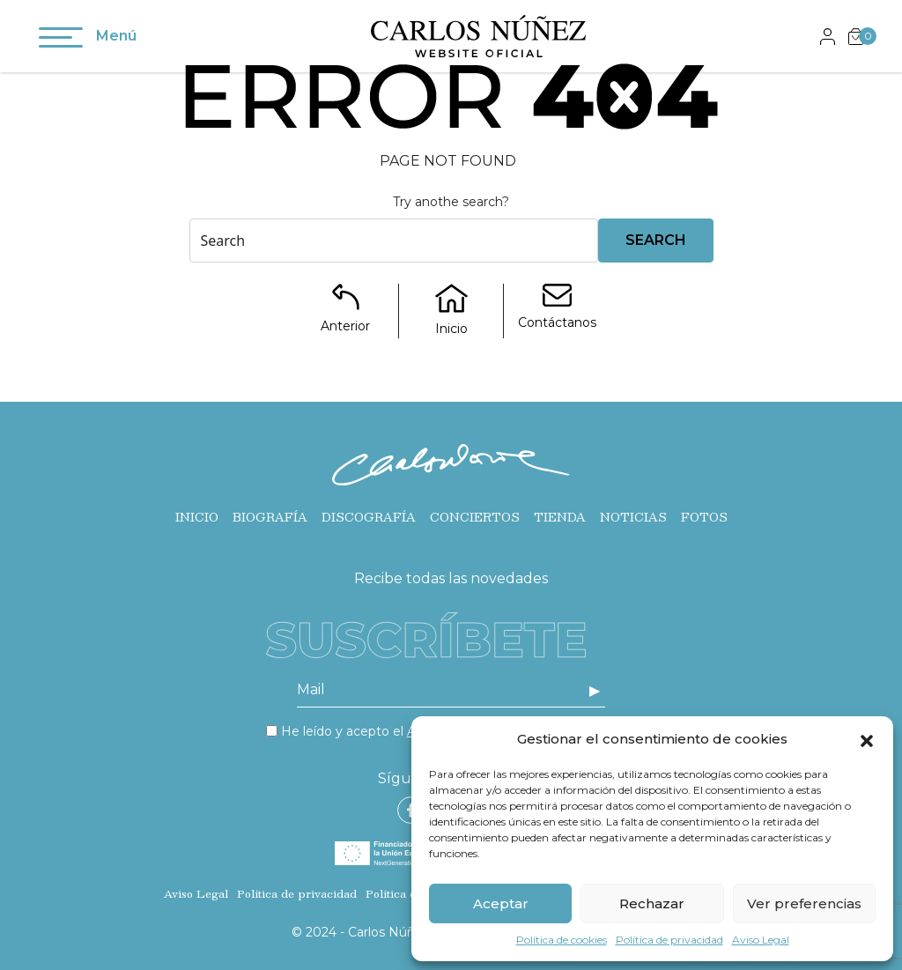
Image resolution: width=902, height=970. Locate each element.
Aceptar (501, 903)
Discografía (369, 517)
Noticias (633, 517)
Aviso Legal (760, 939)
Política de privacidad (669, 939)
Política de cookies (561, 939)
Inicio (196, 517)
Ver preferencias (804, 903)
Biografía (270, 517)
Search (655, 240)
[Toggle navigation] (61, 40)
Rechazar (651, 903)
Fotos (704, 517)
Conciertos (475, 517)
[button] (867, 739)
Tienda (560, 517)
